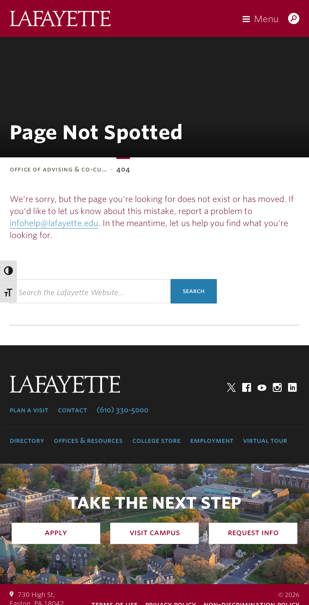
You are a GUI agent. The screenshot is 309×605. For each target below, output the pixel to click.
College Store (156, 440)
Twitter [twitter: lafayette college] (231, 387)
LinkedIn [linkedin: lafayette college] (292, 387)
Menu (266, 19)
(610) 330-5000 (122, 410)
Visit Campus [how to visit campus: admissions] (155, 532)
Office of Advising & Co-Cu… (58, 169)
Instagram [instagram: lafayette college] (277, 387)
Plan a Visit (29, 410)
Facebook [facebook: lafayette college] (246, 387)
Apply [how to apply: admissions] (56, 532)
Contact (72, 410)
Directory (27, 440)
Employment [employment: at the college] (211, 440)
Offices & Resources (88, 440)
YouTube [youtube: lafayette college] (262, 387)
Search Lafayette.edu (293, 19)
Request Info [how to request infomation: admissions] (253, 532)
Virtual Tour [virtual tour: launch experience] (265, 440)
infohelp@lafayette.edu (54, 223)
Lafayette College (60, 20)
